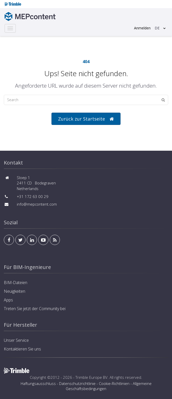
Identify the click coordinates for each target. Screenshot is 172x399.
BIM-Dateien (15, 282)
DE (157, 28)
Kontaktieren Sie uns (22, 349)
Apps (8, 300)
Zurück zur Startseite (86, 119)
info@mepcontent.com (37, 204)
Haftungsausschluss (38, 383)
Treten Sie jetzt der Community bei (34, 308)
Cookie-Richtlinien (114, 383)
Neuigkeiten (14, 291)
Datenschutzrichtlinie (77, 383)
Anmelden (142, 28)
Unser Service (16, 340)
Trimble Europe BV (91, 377)
